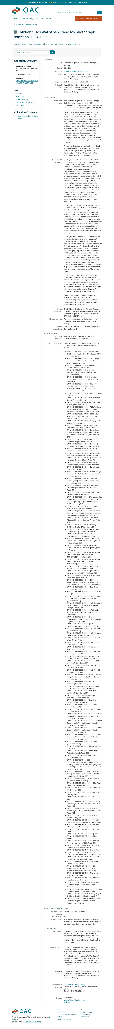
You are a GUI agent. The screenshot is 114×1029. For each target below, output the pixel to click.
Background (20, 96)
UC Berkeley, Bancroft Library (26, 25)
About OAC (62, 1012)
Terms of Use (86, 1010)
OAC (26, 11)
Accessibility (85, 1014)
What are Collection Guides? (88, 18)
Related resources (22, 99)
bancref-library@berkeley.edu (74, 1000)
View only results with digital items (28, 44)
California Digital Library (32, 1022)
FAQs (60, 1017)
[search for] (77, 12)
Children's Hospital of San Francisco (76, 71)
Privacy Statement (87, 1012)
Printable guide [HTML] (54, 44)
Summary (19, 93)
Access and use (21, 105)
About (48, 18)
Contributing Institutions (32, 18)
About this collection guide (25, 102)
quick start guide (66, 2)
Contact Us (85, 1017)
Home (16, 18)
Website (67, 1002)
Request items (73, 44)
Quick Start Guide (64, 1019)
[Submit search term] (99, 12)
